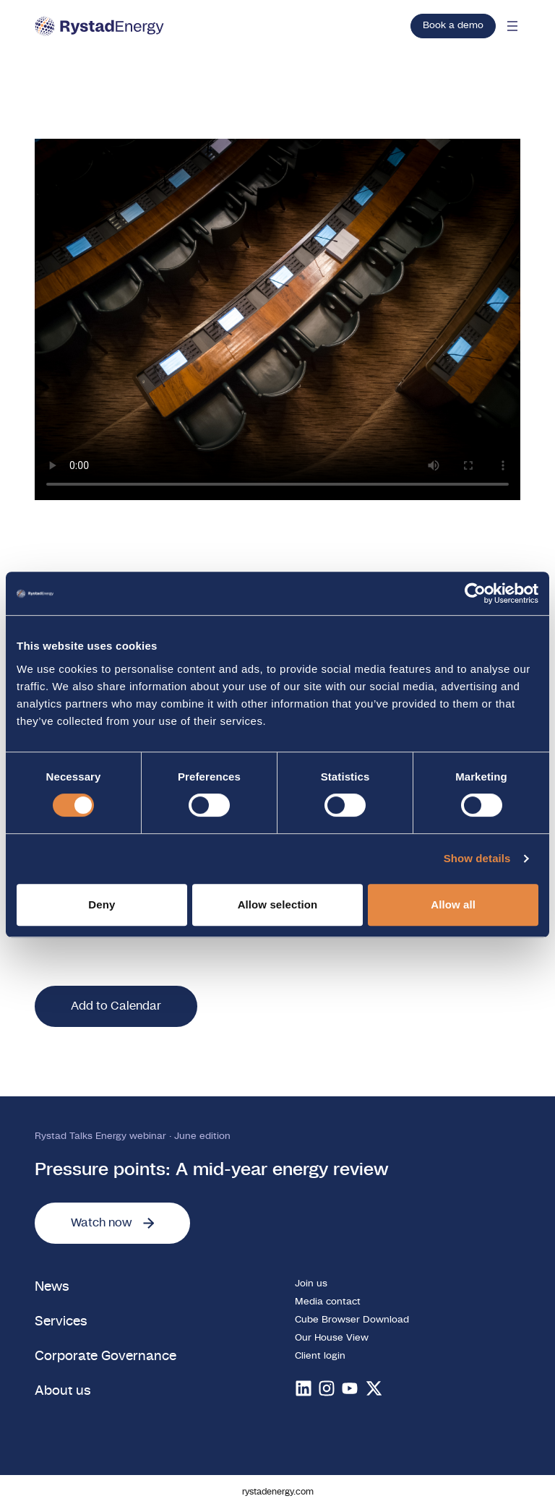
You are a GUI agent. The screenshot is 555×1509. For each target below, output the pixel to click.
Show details (477, 858)
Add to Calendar (116, 1006)
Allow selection (278, 904)
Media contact (328, 1302)
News (52, 1287)
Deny (101, 904)
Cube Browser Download (352, 1320)
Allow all (453, 904)
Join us (311, 1284)
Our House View (332, 1338)
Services (61, 1321)
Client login (320, 1356)
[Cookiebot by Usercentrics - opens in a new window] (475, 593)
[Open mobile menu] (512, 26)
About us (63, 1391)
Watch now (112, 1223)
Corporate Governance (105, 1356)
